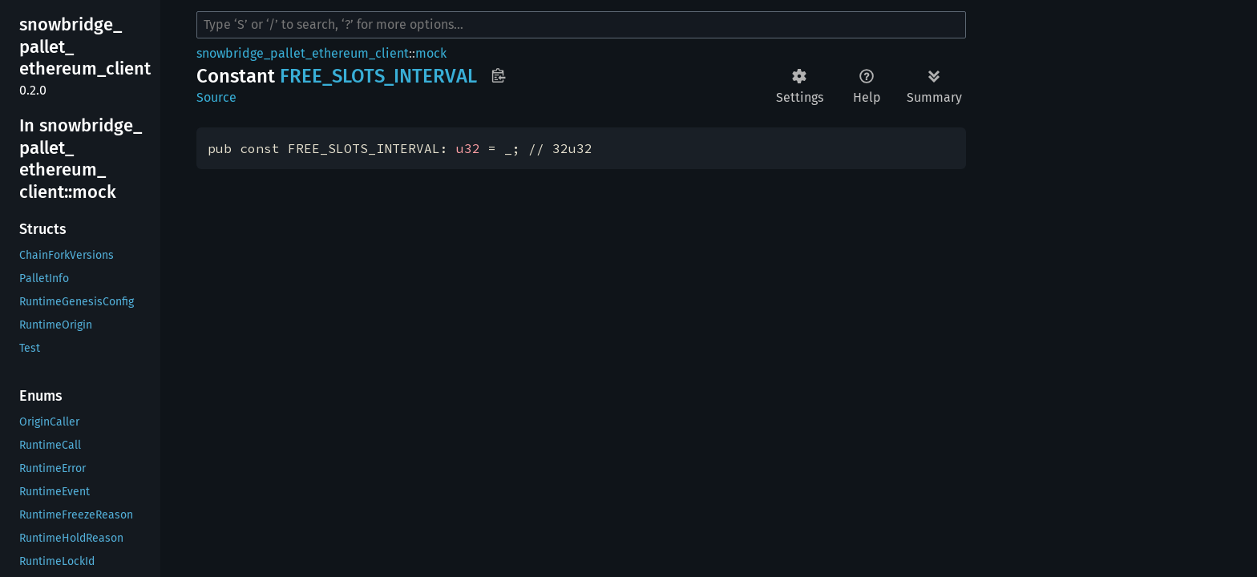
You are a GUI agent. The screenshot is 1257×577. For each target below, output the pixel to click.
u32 (468, 148)
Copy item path (498, 75)
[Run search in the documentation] (581, 24)
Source (216, 97)
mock (431, 53)
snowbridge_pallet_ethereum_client (302, 53)
